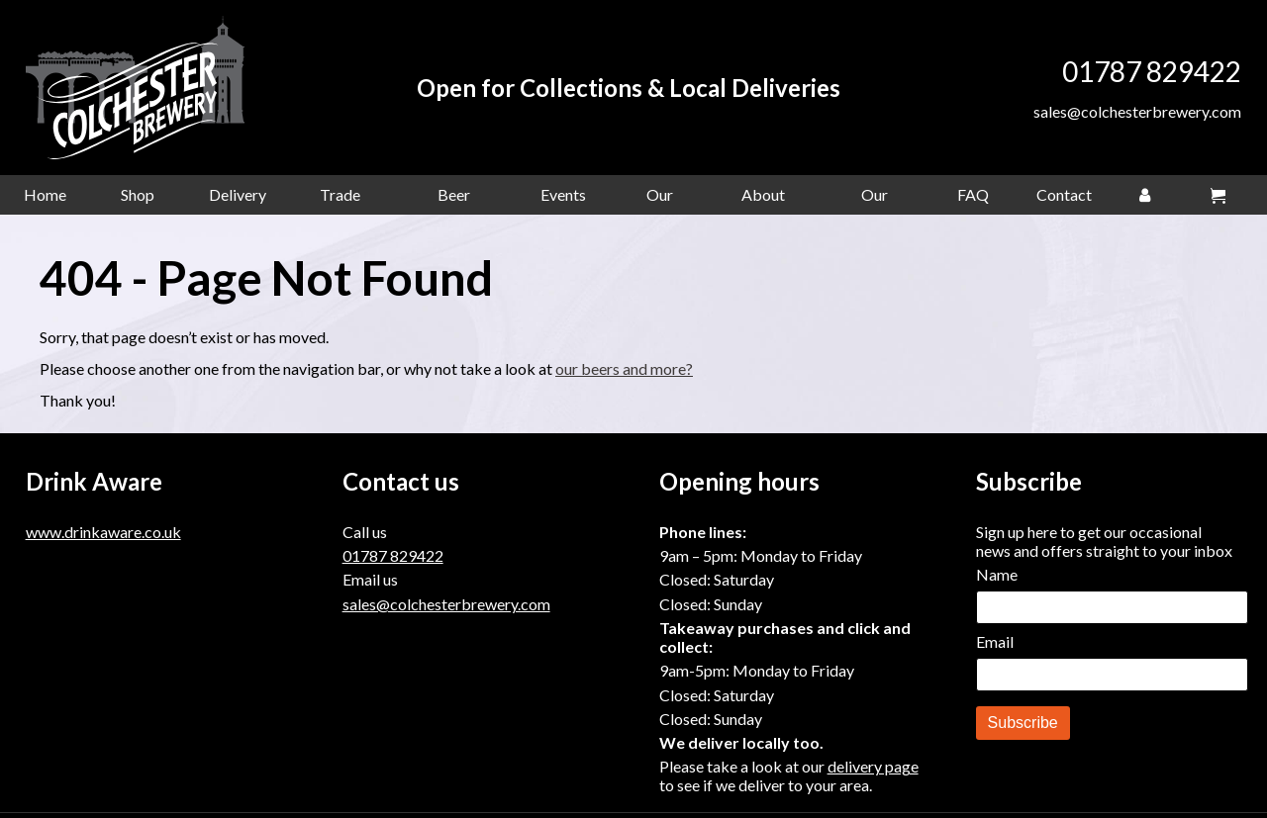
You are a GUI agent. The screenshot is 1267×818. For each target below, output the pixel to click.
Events (563, 199)
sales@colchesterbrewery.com (1137, 114)
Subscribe (1023, 727)
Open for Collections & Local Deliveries (633, 90)
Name (997, 579)
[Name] (1112, 612)
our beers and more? (624, 373)
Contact (1064, 199)
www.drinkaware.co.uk (103, 536)
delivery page (873, 771)
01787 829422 (1151, 74)
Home (45, 199)
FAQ (973, 199)
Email (995, 646)
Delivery (237, 199)
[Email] (1112, 679)
